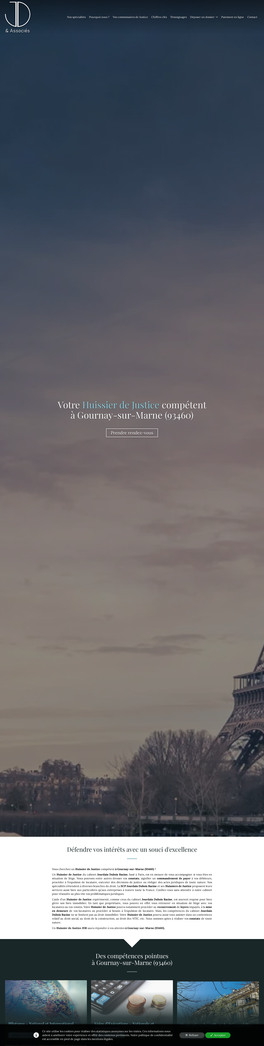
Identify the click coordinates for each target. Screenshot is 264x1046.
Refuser (192, 1035)
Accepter (218, 1035)
